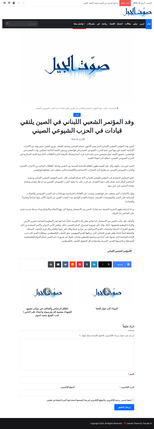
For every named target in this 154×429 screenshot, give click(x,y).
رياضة (104, 23)
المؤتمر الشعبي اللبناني (118, 251)
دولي (135, 23)
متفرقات (91, 23)
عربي (142, 23)
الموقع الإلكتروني (68, 387)
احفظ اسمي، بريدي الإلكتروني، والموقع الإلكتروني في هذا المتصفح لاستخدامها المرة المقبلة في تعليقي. (89, 400)
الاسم (131, 374)
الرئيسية (113, 108)
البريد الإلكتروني (127, 387)
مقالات (128, 23)
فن (98, 23)
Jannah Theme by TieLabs (138, 423)
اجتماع (120, 23)
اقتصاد (112, 23)
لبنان (149, 23)
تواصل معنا (79, 23)
